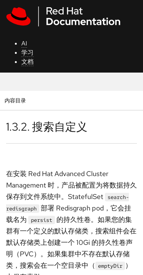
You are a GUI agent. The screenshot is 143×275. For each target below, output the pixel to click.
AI (24, 43)
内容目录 (15, 100)
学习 (27, 53)
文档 (27, 62)
